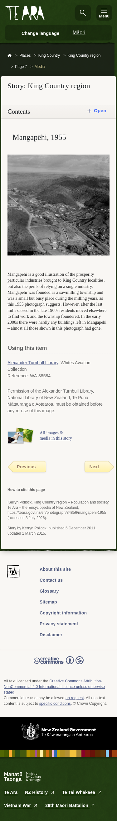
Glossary (49, 591)
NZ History (40, 792)
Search (83, 13)
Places (25, 55)
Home (9, 56)
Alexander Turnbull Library (32, 362)
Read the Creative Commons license (58, 664)
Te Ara (10, 792)
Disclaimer (51, 634)
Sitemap (48, 601)
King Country (49, 55)
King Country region (83, 55)
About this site (55, 569)
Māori (79, 32)
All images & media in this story (56, 436)
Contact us (51, 580)
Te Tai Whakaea (82, 792)
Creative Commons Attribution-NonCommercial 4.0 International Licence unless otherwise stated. (54, 687)
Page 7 (21, 66)
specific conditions (55, 703)
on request (75, 698)
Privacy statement (59, 623)
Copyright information (63, 612)
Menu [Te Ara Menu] (104, 16)
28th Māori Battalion (70, 805)
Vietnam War (21, 805)
